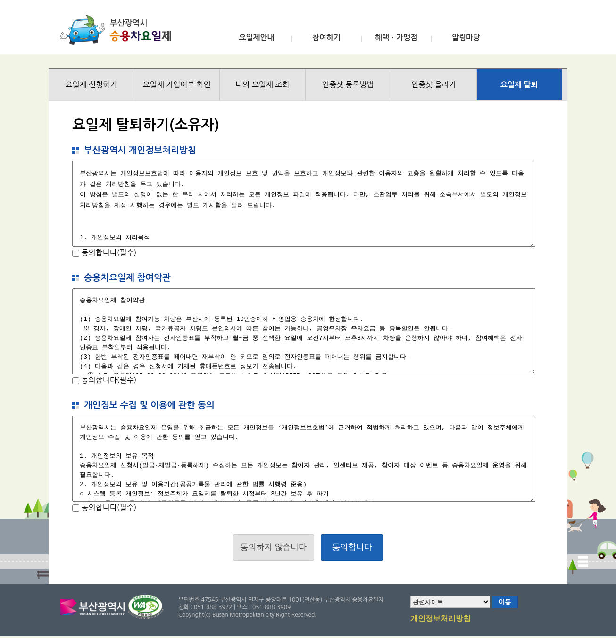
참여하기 (326, 37)
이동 (505, 602)
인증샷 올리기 (433, 84)
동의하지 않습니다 (274, 547)
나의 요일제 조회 (262, 84)
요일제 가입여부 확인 (177, 84)
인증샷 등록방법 (348, 84)
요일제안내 (256, 37)
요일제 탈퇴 (519, 84)
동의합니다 (352, 547)
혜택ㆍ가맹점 (396, 37)
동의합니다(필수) (107, 252)
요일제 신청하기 (91, 84)
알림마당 (466, 37)
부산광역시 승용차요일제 (118, 29)
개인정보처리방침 (440, 619)
